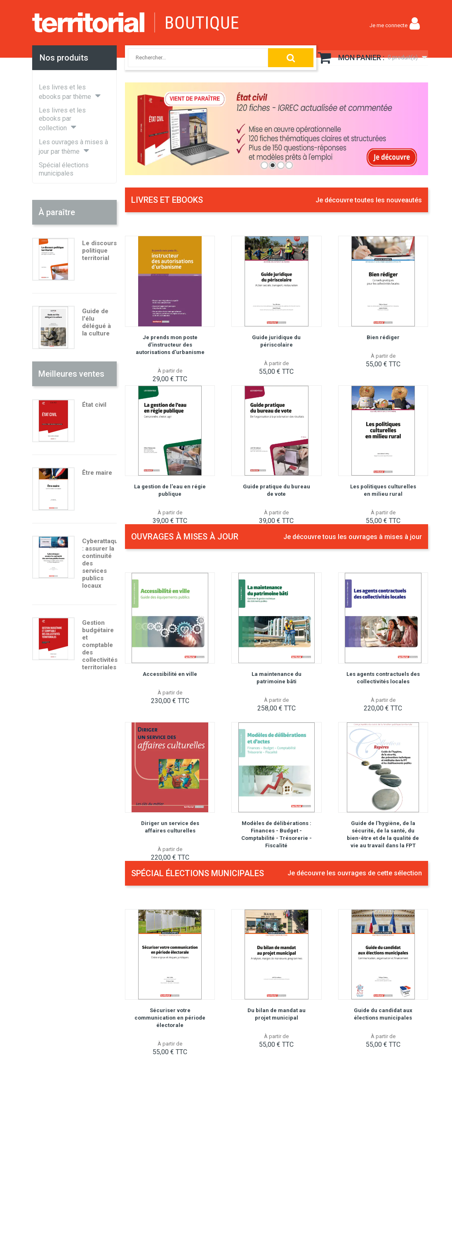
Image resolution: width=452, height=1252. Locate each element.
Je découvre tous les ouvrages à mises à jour (352, 537)
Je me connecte (388, 25)
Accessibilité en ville (170, 674)
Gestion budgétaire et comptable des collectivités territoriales (100, 645)
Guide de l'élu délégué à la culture (96, 322)
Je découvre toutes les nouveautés (368, 200)
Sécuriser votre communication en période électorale (169, 1017)
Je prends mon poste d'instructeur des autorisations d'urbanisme (170, 344)
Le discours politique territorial (99, 250)
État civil (94, 404)
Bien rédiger (383, 337)
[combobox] (190, 57)
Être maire (97, 472)
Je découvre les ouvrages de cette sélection (354, 873)
